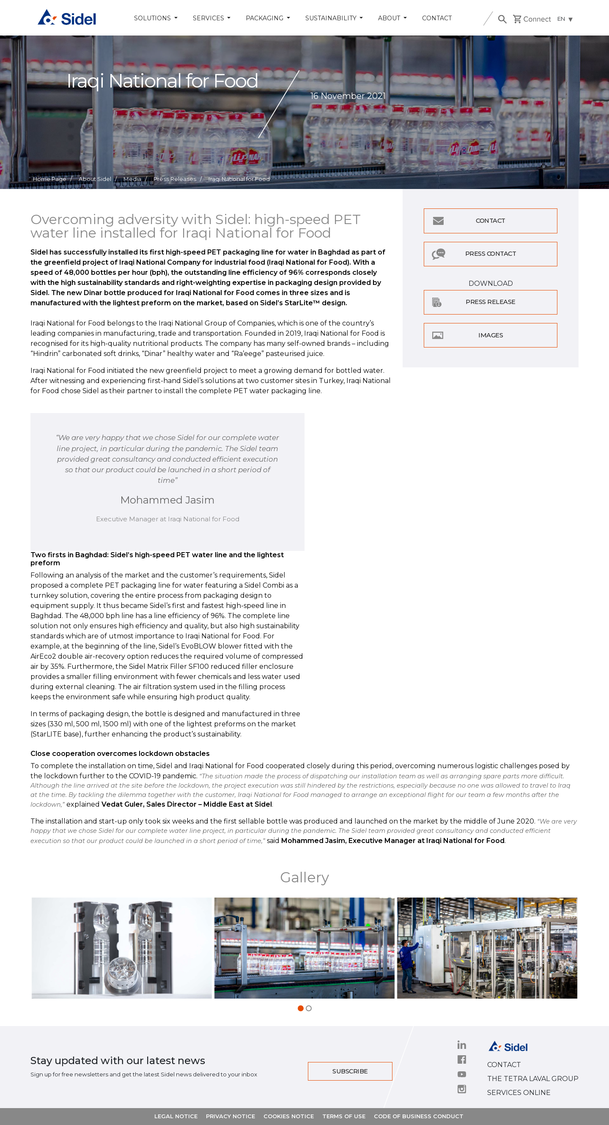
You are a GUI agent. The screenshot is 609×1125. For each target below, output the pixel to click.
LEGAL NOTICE (176, 1116)
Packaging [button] (265, 18)
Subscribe (350, 1071)
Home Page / (52, 178)
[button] (301, 1008)
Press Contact (490, 253)
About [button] (390, 18)
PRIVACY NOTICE (230, 1116)
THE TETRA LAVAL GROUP (533, 1079)
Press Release (491, 302)
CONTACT (504, 1065)
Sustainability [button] (331, 18)
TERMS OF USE (343, 1116)
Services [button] (209, 18)
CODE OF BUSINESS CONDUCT (419, 1116)
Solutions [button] (153, 18)
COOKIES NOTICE (288, 1116)
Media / (135, 178)
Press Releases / (178, 178)
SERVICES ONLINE (519, 1093)
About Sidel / (98, 178)
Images (490, 335)
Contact (437, 18)
